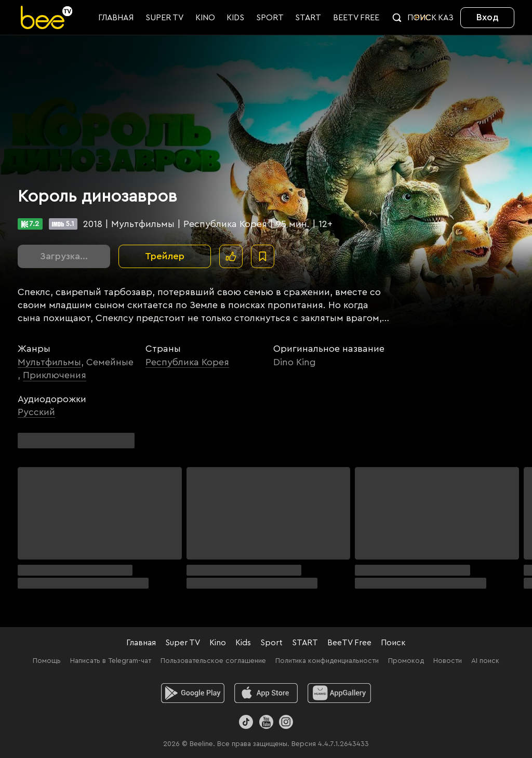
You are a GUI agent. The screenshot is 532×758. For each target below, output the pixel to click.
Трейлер (164, 256)
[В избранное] (262, 256)
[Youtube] (266, 722)
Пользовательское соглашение (213, 660)
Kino (217, 643)
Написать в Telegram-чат (110, 660)
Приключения (54, 375)
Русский (36, 412)
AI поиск (485, 660)
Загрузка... (64, 256)
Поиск (393, 643)
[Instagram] (286, 722)
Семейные (110, 362)
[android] (193, 693)
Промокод (406, 660)
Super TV (182, 643)
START (305, 643)
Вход (487, 17)
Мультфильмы (49, 362)
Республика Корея (187, 362)
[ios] (266, 693)
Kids (243, 643)
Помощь (47, 660)
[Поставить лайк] (231, 256)
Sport (271, 643)
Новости (447, 660)
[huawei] (339, 693)
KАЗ (446, 18)
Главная (141, 643)
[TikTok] (246, 722)
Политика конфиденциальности (327, 660)
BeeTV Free (349, 643)
